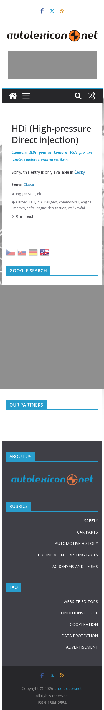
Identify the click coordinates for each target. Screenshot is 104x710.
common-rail (69, 202)
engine (86, 202)
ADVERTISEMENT (82, 647)
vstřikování (76, 208)
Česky (79, 172)
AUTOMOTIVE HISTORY (76, 543)
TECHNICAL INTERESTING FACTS (67, 554)
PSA (40, 202)
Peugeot (50, 202)
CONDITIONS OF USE (78, 613)
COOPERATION (84, 624)
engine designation (51, 208)
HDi (32, 202)
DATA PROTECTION (79, 635)
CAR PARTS (87, 532)
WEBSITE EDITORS (81, 601)
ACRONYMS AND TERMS (75, 566)
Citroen (29, 184)
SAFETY (91, 520)
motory (19, 208)
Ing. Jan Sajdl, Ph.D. (30, 193)
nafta (31, 208)
